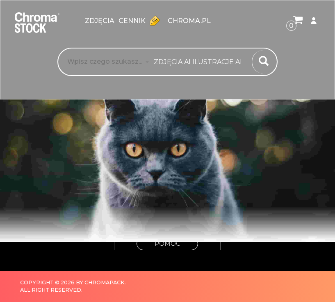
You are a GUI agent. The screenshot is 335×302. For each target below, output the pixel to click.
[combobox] (200, 62)
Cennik (141, 20)
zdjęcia (99, 21)
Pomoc (167, 243)
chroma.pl (189, 21)
